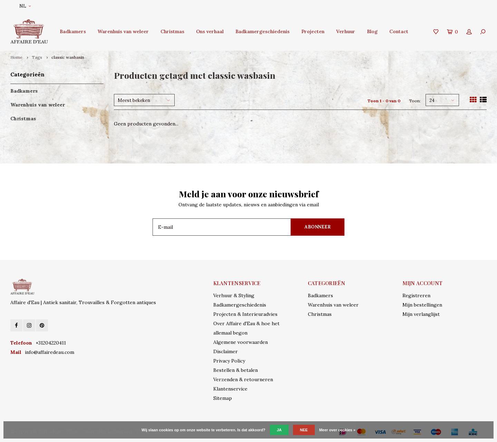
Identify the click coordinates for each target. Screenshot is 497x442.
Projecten (312, 31)
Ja (279, 430)
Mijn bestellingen (422, 305)
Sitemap (222, 398)
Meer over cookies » (337, 430)
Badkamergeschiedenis (262, 31)
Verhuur (345, 31)
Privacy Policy (229, 361)
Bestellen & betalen (235, 370)
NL (25, 6)
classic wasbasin (67, 57)
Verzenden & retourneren (243, 379)
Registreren (416, 295)
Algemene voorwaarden (240, 342)
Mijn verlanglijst (421, 314)
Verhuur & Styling (233, 295)
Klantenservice (230, 389)
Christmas (172, 31)
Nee (304, 430)
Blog (372, 31)
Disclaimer (225, 351)
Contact (398, 31)
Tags (37, 57)
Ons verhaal (210, 31)
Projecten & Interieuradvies (245, 314)
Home (16, 57)
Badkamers (73, 31)
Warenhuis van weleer (123, 31)
